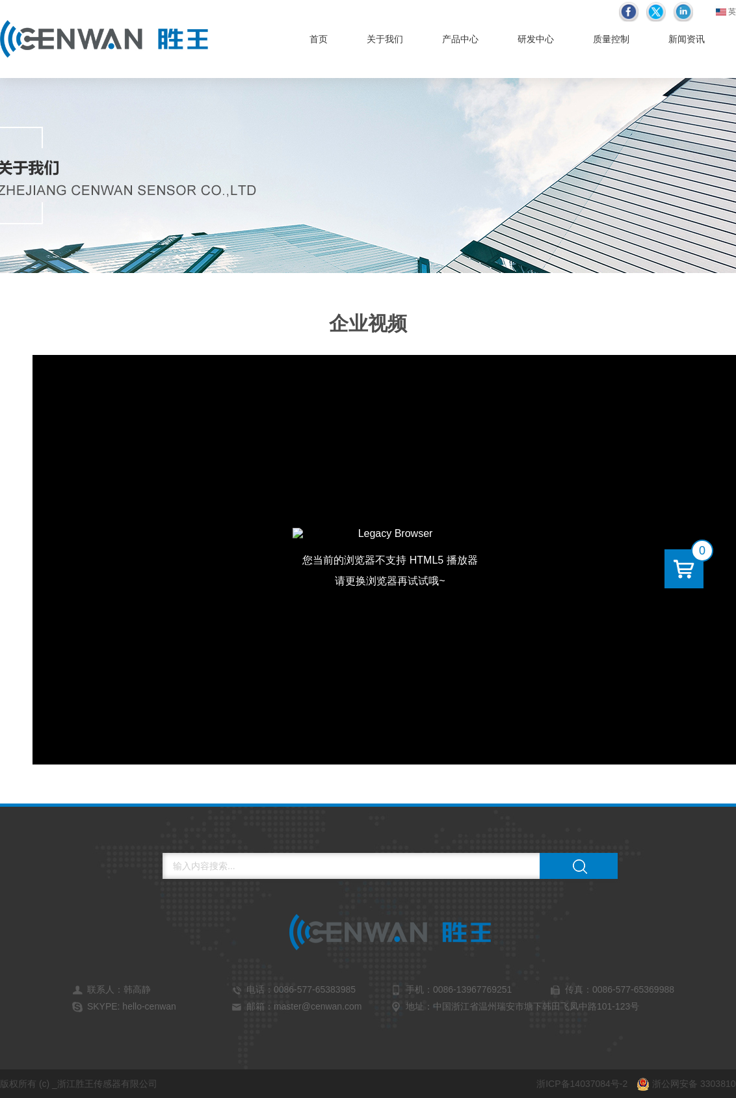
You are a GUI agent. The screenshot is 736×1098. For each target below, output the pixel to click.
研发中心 (536, 39)
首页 (318, 39)
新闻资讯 (686, 39)
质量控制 (611, 39)
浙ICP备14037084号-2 (581, 1083)
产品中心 (460, 39)
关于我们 (385, 39)
